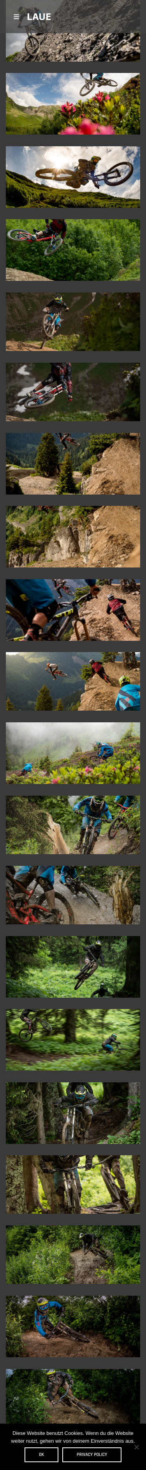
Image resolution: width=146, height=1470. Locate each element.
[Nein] (136, 1447)
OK (41, 1455)
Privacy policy (92, 1455)
